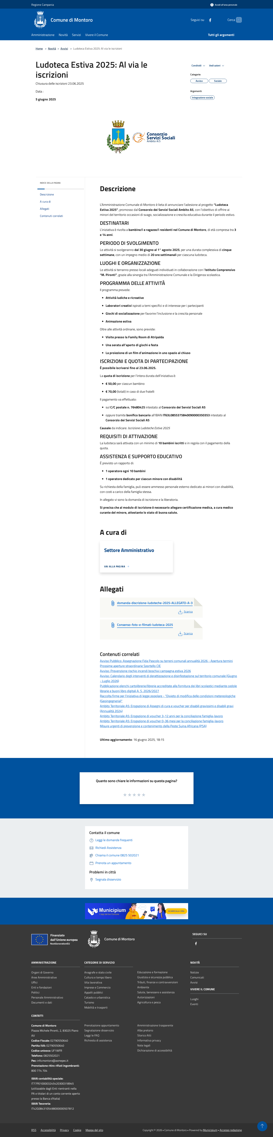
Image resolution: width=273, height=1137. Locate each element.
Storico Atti (144, 1035)
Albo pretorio (145, 1030)
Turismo (89, 1002)
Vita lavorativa (93, 982)
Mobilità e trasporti (96, 1007)
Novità (52, 48)
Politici (35, 992)
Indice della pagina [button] (50, 183)
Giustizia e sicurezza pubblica (155, 977)
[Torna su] (262, 1126)
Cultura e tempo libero (98, 977)
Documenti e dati (41, 1002)
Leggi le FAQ (91, 1035)
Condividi (199, 66)
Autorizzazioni (146, 997)
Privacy (64, 1130)
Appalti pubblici (93, 992)
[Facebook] (204, 19)
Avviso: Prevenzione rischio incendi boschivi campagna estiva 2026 (145, 670)
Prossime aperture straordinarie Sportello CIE (130, 665)
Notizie (194, 972)
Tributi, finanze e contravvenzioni (157, 982)
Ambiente (143, 987)
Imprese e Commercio (97, 987)
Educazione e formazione (152, 972)
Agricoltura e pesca (149, 1002)
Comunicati (197, 977)
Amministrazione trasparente (155, 1025)
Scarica (185, 611)
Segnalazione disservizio (99, 1030)
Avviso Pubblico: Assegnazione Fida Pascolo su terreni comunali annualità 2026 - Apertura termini (166, 660)
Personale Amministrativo (47, 997)
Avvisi (64, 48)
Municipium (210, 1130)
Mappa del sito (94, 1130)
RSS (33, 1130)
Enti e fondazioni (41, 987)
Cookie (77, 1130)
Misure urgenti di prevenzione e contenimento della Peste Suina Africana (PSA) (153, 726)
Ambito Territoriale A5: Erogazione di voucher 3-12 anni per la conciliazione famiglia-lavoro (161, 716)
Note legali (143, 1045)
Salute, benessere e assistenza (156, 992)
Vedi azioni (217, 66)
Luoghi (194, 999)
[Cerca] (237, 20)
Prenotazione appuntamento (101, 1025)
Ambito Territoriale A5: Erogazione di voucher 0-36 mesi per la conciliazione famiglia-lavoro (161, 721)
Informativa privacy (149, 1040)
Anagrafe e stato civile (98, 972)
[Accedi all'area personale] (224, 5)
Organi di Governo (42, 972)
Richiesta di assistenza (98, 1040)
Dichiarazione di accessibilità (154, 1050)
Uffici (34, 982)
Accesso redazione (231, 1130)
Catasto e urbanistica (97, 997)
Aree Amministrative (44, 977)
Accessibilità (48, 1130)
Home (39, 48)
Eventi (194, 1004)
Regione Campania (42, 5)
